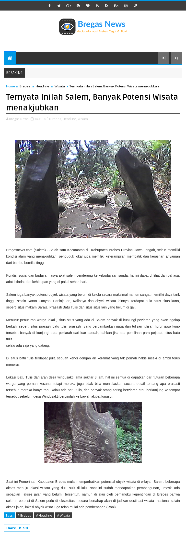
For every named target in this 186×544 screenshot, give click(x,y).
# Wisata (63, 515)
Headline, (70, 119)
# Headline (44, 515)
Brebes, (56, 119)
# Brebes (24, 515)
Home (10, 86)
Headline (42, 86)
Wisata (60, 86)
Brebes (25, 86)
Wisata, (83, 119)
